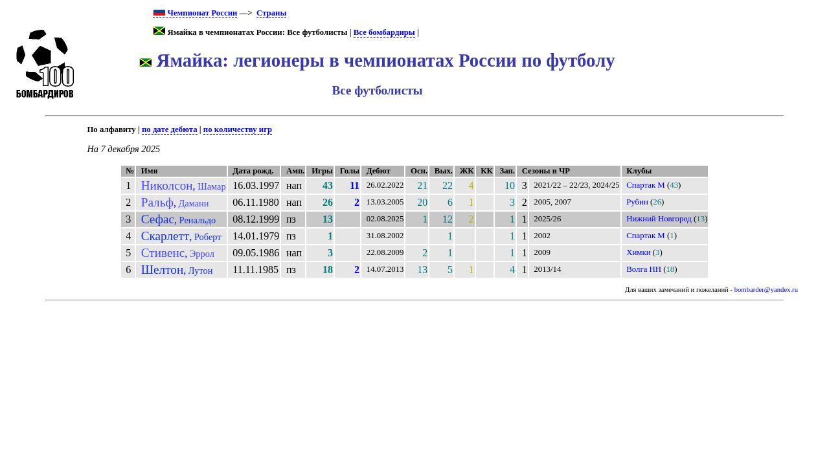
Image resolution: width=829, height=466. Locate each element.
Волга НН (643, 269)
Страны (271, 12)
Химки (638, 252)
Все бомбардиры (384, 32)
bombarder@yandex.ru (766, 289)
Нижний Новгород (659, 218)
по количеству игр (237, 129)
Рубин (637, 201)
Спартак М (645, 185)
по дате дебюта (170, 129)
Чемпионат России (195, 12)
